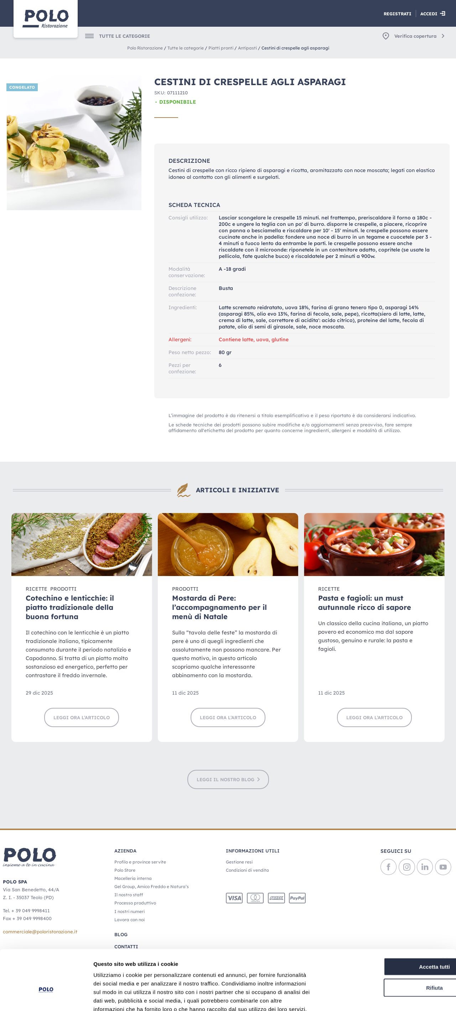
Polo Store (124, 870)
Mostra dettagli (375, 997)
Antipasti (247, 48)
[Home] (46, 19)
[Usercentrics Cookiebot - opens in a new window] (46, 997)
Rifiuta (378, 947)
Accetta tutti (378, 926)
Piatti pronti (220, 48)
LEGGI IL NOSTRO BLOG (225, 779)
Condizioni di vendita (247, 870)
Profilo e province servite (140, 862)
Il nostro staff (128, 894)
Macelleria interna (133, 878)
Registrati (397, 13)
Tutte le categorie (185, 48)
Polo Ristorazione (145, 48)
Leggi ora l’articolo (81, 717)
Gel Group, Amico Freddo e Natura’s (151, 886)
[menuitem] (113, 36)
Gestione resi (239, 862)
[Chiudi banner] (444, 919)
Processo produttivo (135, 903)
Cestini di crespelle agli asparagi (295, 48)
